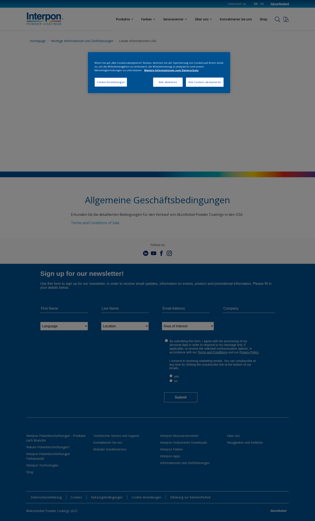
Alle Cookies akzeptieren (204, 82)
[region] (159, 72)
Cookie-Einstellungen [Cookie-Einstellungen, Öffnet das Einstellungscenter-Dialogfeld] (111, 82)
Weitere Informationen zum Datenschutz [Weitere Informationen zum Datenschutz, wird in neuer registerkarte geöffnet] (171, 70)
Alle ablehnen (168, 82)
